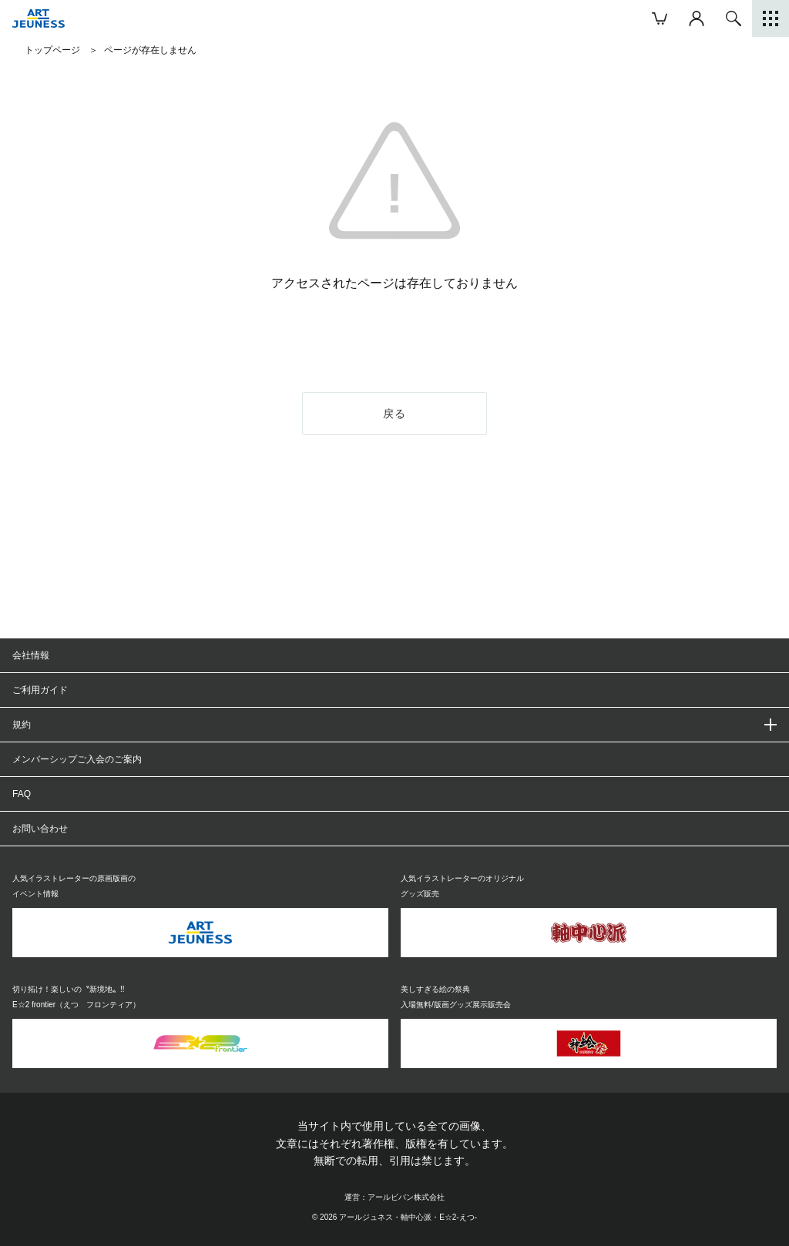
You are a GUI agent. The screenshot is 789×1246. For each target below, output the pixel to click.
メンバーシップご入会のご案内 (77, 759)
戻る (395, 413)
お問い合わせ (40, 828)
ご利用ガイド (40, 690)
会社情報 (30, 655)
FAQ (21, 794)
